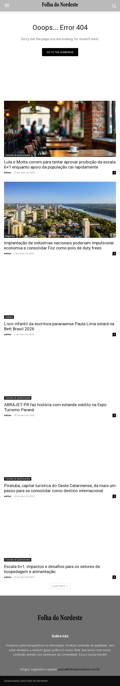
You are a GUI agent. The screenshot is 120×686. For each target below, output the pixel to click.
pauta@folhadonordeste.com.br (79, 669)
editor (7, 253)
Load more (60, 586)
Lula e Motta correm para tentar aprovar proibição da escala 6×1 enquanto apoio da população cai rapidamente (60, 165)
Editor (7, 172)
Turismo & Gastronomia (17, 155)
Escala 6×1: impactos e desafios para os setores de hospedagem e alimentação (52, 569)
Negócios (10, 236)
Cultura (9, 317)
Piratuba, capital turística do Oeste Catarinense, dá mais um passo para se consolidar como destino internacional (60, 488)
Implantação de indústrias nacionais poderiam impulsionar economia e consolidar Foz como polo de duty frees (59, 245)
